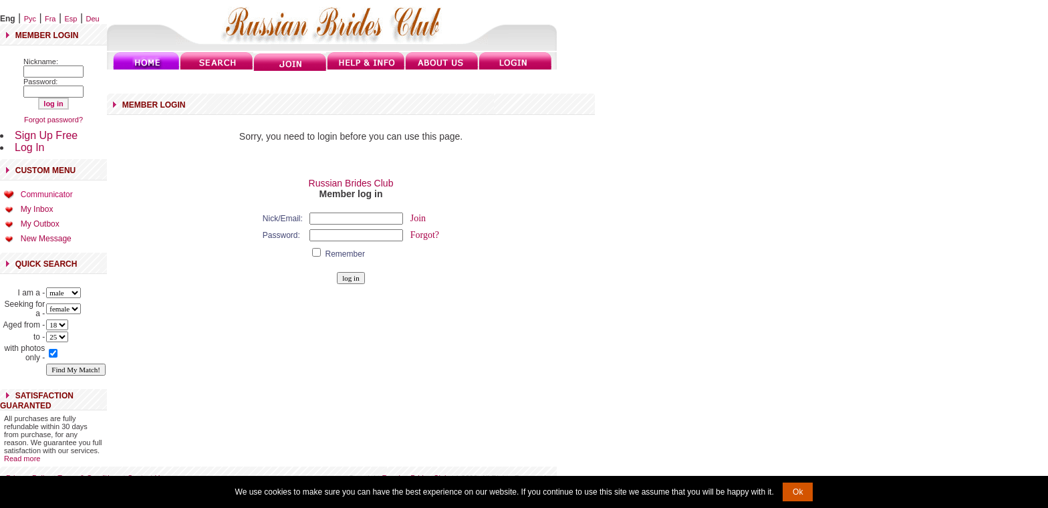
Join (418, 218)
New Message (46, 238)
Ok (798, 492)
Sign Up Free (46, 135)
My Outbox (40, 224)
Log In (29, 147)
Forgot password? (53, 120)
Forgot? (424, 235)
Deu (93, 19)
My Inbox (37, 209)
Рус (30, 19)
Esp (71, 19)
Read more (22, 459)
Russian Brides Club (351, 183)
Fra (50, 19)
